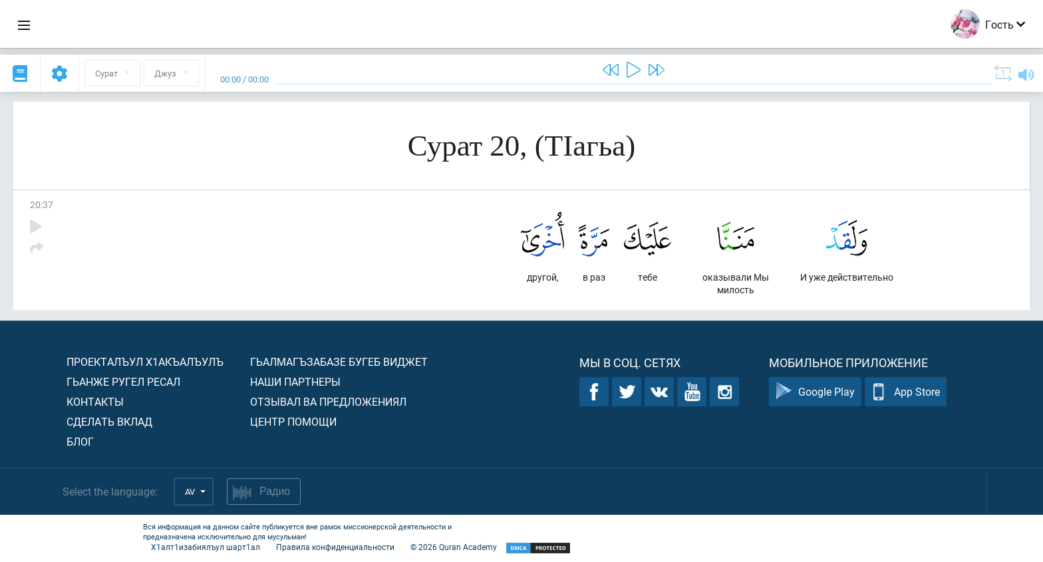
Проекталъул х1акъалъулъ (145, 361)
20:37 (41, 204)
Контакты (95, 401)
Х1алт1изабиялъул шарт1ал (205, 546)
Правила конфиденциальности (335, 546)
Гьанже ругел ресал (123, 381)
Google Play (815, 392)
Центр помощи (293, 421)
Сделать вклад (109, 421)
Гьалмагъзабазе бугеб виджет (339, 361)
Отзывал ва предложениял (328, 401)
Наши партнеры (295, 381)
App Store (905, 392)
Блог (80, 441)
